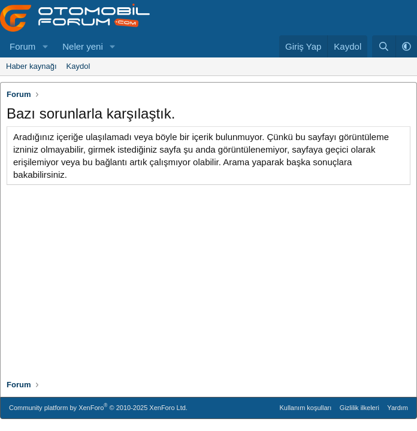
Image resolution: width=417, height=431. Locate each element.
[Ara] (383, 46)
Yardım (397, 407)
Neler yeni (82, 46)
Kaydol (78, 66)
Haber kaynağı (31, 66)
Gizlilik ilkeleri (359, 407)
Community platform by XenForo (98, 407)
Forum (22, 46)
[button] (45, 46)
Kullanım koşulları (306, 407)
